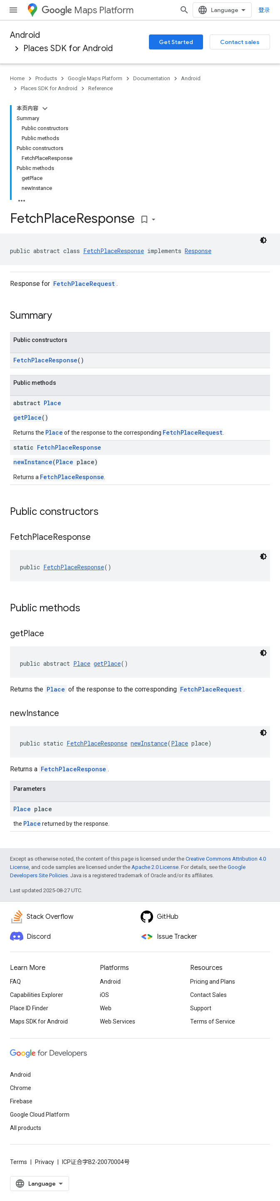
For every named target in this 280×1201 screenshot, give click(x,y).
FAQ (15, 981)
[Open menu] (13, 10)
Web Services (117, 1021)
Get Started (176, 42)
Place (52, 403)
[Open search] (184, 10)
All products (25, 1128)
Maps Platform (88, 10)
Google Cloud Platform (39, 1114)
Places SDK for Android (68, 48)
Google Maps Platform (95, 78)
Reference (100, 88)
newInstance (32, 462)
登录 (264, 10)
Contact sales (240, 42)
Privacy (44, 1162)
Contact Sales (208, 995)
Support (200, 1008)
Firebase (21, 1101)
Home (17, 78)
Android (25, 35)
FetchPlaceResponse (113, 251)
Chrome (20, 1088)
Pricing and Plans (212, 981)
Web (106, 1008)
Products (46, 78)
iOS (104, 995)
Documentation (151, 78)
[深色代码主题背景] (263, 556)
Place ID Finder (29, 1008)
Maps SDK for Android (39, 1021)
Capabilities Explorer (36, 995)
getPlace (27, 417)
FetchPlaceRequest (84, 284)
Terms (18, 1162)
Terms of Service (212, 1021)
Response (198, 251)
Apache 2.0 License (154, 867)
